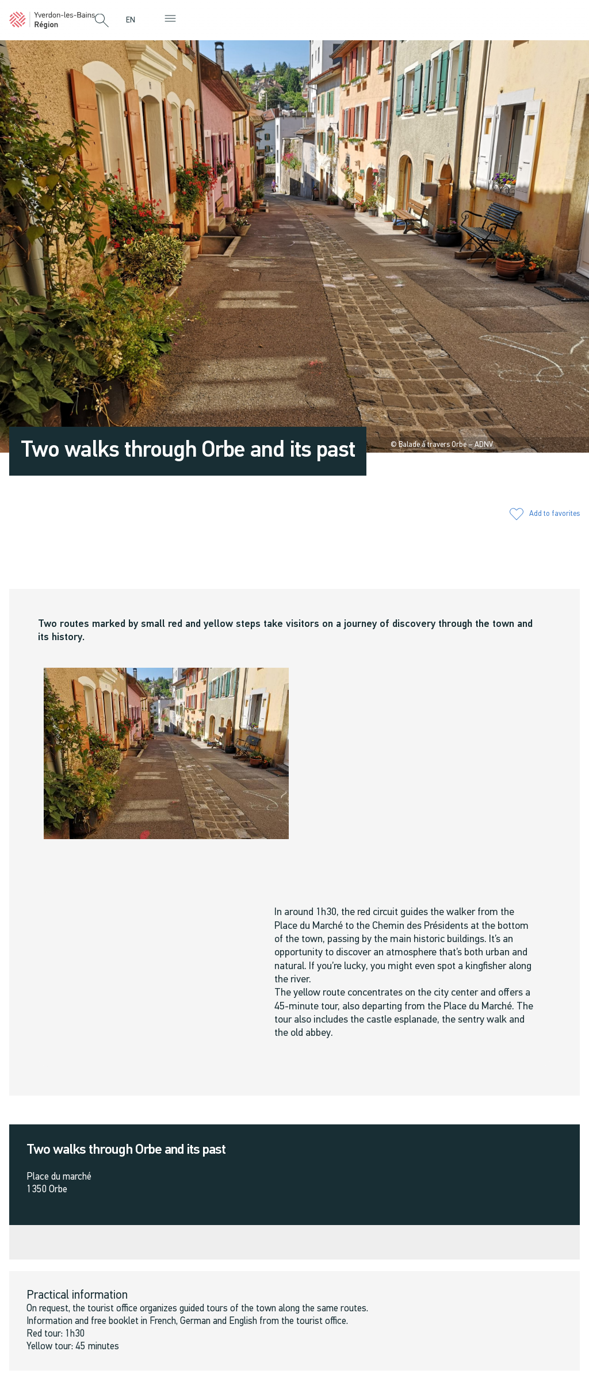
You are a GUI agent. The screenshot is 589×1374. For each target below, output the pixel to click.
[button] (102, 21)
